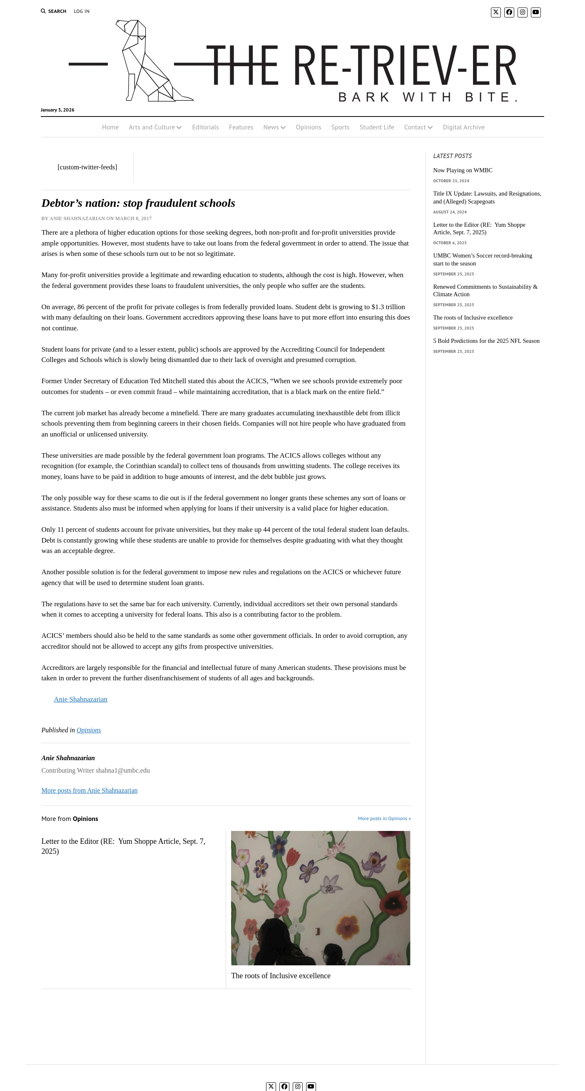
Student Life (377, 127)
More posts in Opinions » (384, 818)
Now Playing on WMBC (463, 170)
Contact (415, 127)
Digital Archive (464, 127)
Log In (82, 11)
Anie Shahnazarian (80, 699)
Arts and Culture (152, 127)
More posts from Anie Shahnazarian (89, 790)
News (271, 127)
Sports (340, 127)
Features (241, 127)
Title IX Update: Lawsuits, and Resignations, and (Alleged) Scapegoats (487, 197)
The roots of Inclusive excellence (281, 976)
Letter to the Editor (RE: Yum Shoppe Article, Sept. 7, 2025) (123, 846)
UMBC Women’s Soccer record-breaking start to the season (483, 259)
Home (110, 127)
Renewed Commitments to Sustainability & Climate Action (485, 290)
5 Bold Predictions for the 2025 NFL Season (486, 340)
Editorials (205, 127)
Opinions (308, 127)
